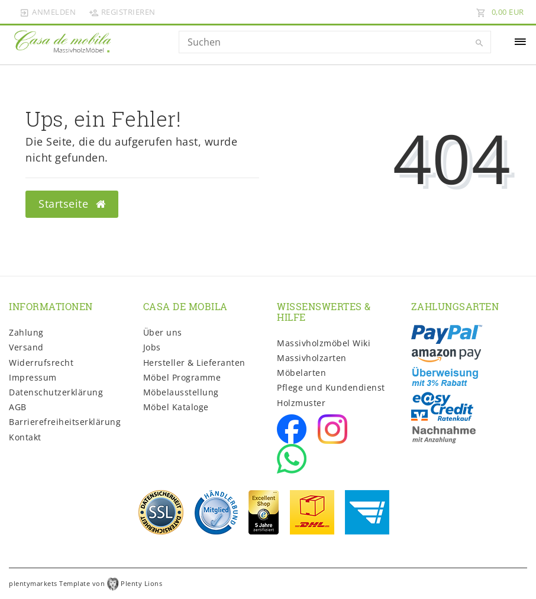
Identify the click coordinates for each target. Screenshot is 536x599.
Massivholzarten (312, 357)
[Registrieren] (121, 12)
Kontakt (25, 437)
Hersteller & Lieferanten (194, 362)
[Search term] (335, 42)
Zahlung (26, 332)
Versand (26, 347)
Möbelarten (301, 372)
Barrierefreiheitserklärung (65, 421)
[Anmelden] (48, 12)
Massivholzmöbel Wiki (323, 343)
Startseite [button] (71, 204)
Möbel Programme (182, 377)
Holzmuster (301, 402)
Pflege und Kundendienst (331, 387)
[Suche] (479, 43)
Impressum (33, 377)
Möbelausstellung (181, 392)
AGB (18, 407)
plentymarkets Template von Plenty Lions (85, 583)
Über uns (162, 332)
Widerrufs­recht (41, 362)
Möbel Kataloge (176, 407)
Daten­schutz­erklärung (56, 392)
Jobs (152, 347)
